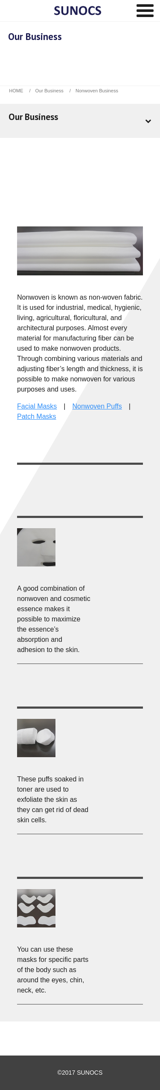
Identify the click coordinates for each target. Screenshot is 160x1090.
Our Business (49, 90)
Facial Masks (37, 406)
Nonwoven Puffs (97, 406)
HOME (16, 90)
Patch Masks (36, 416)
